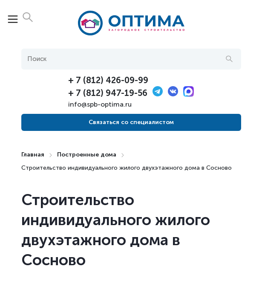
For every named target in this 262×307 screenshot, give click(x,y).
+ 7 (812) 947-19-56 (107, 93)
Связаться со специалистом (131, 122)
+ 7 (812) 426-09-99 (108, 80)
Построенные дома (86, 154)
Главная (32, 154)
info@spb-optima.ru (100, 104)
